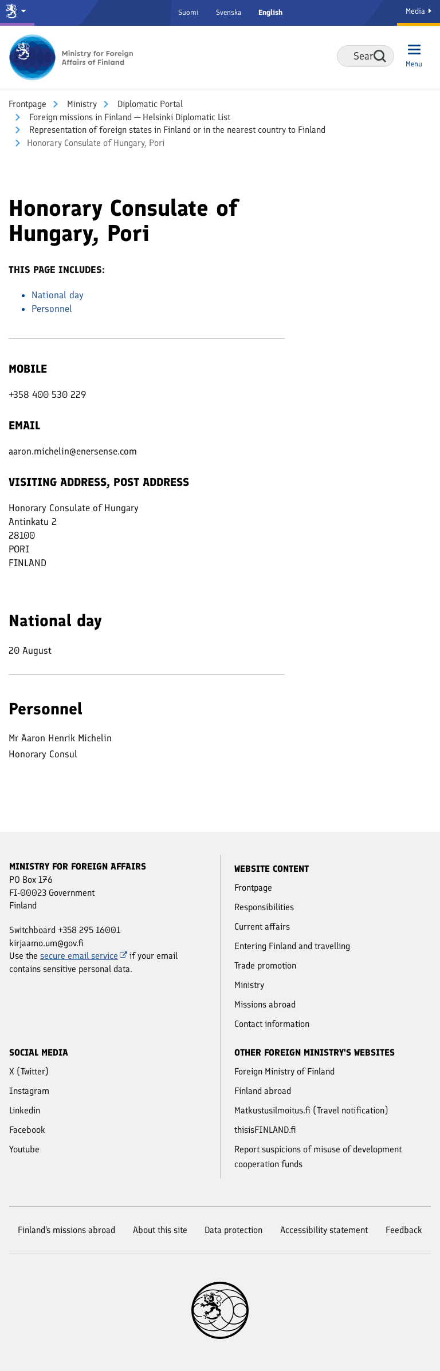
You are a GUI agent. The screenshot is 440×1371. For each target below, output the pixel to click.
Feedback (404, 1229)
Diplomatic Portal (149, 103)
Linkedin (24, 1110)
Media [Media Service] (418, 11)
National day (58, 295)
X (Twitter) (29, 1071)
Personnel (52, 308)
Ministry (81, 103)
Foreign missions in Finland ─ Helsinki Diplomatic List (128, 117)
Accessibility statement (324, 1229)
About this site (160, 1229)
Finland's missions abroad (66, 1229)
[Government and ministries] (17, 13)
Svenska (228, 12)
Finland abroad (262, 1090)
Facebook (27, 1129)
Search (380, 56)
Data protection (233, 1229)
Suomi (188, 12)
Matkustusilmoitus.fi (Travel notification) (311, 1110)
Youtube (24, 1149)
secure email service (83, 955)
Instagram (29, 1090)
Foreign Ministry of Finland (284, 1071)
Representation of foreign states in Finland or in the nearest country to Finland (176, 129)
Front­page (27, 103)
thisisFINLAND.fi (265, 1129)
